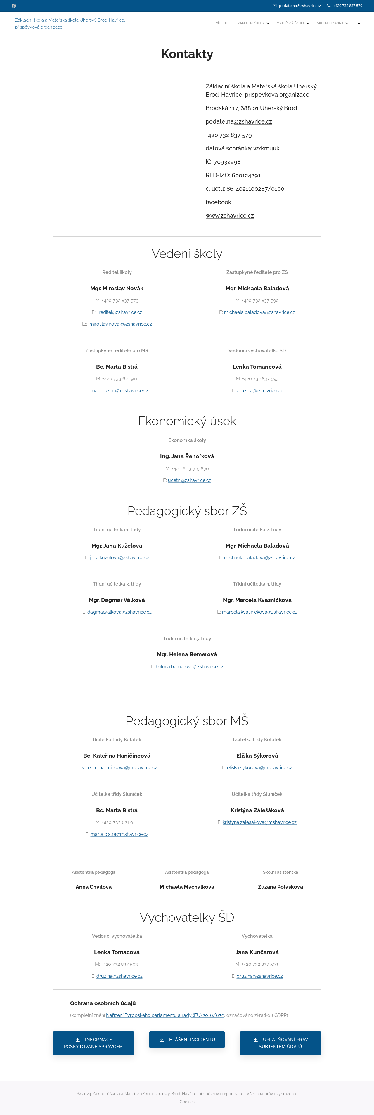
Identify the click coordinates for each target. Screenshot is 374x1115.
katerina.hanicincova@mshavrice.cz (119, 767)
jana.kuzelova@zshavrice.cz (119, 557)
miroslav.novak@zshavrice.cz (120, 324)
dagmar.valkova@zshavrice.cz (119, 612)
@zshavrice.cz (253, 121)
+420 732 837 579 (347, 5)
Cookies (187, 1102)
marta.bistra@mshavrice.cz (119, 390)
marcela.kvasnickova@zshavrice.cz (259, 612)
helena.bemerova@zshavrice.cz (190, 666)
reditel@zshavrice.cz (120, 312)
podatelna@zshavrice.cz (300, 5)
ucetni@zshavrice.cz (189, 480)
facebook (218, 202)
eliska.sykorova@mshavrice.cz (259, 767)
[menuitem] (293, 23)
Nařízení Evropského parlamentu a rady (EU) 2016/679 (165, 1015)
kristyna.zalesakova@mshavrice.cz (260, 822)
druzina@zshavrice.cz (260, 390)
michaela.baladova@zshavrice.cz (259, 312)
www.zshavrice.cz (230, 215)
